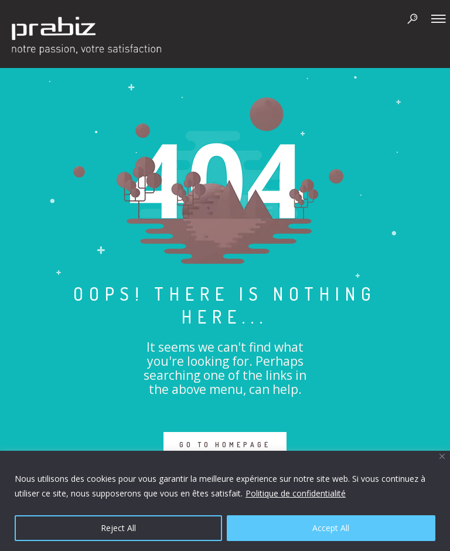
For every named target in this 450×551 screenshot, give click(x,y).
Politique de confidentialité (296, 493)
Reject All (118, 527)
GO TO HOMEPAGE (225, 444)
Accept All (330, 527)
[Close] (442, 456)
